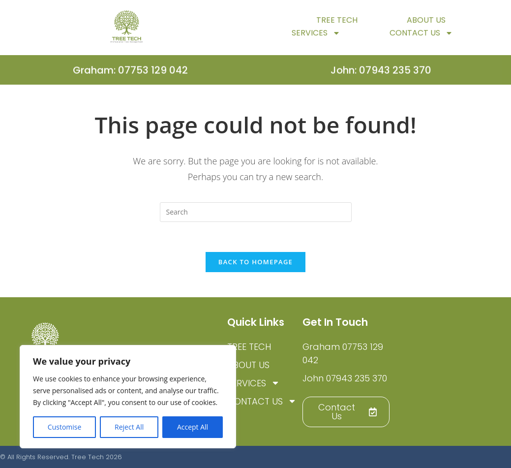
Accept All (192, 427)
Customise (65, 427)
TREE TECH (337, 24)
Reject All (129, 427)
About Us (426, 24)
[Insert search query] (256, 212)
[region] (128, 396)
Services (316, 37)
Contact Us (421, 37)
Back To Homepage (255, 261)
